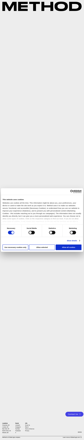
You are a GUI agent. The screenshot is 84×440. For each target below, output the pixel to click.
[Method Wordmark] (42, 6)
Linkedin (17, 425)
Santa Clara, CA (6, 430)
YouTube (17, 428)
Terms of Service (29, 428)
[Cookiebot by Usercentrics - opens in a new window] (71, 191)
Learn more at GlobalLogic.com (72, 437)
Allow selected (42, 247)
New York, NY (5, 428)
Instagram (18, 427)
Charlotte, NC (6, 425)
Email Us (27, 425)
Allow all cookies (68, 247)
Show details (72, 241)
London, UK (5, 427)
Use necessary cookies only (15, 247)
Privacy (27, 430)
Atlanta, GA (5, 432)
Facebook (18, 430)
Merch (27, 427)
